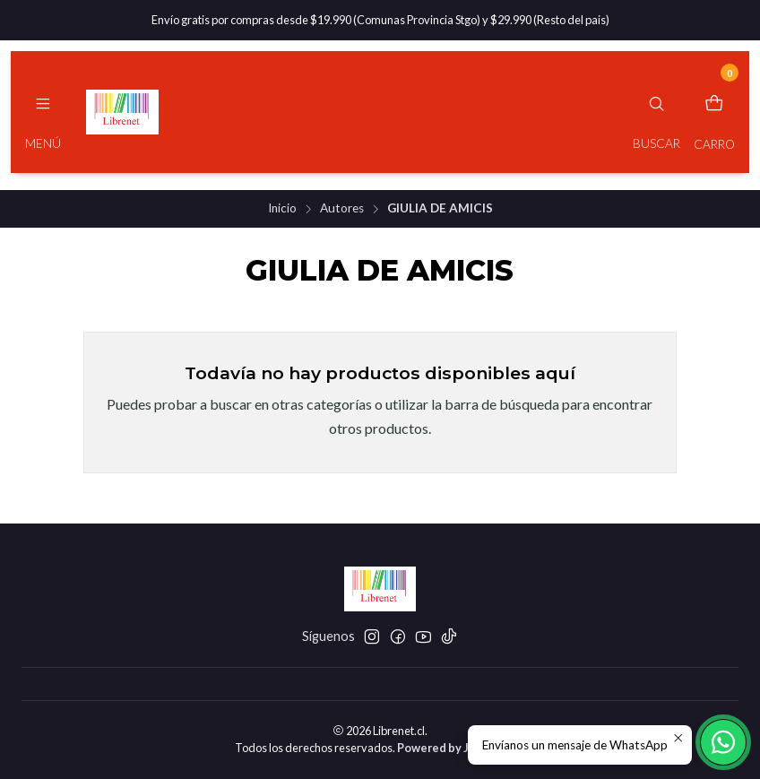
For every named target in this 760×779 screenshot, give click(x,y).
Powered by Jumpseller (460, 747)
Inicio (282, 209)
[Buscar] (656, 112)
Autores (342, 209)
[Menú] (43, 112)
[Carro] (714, 112)
